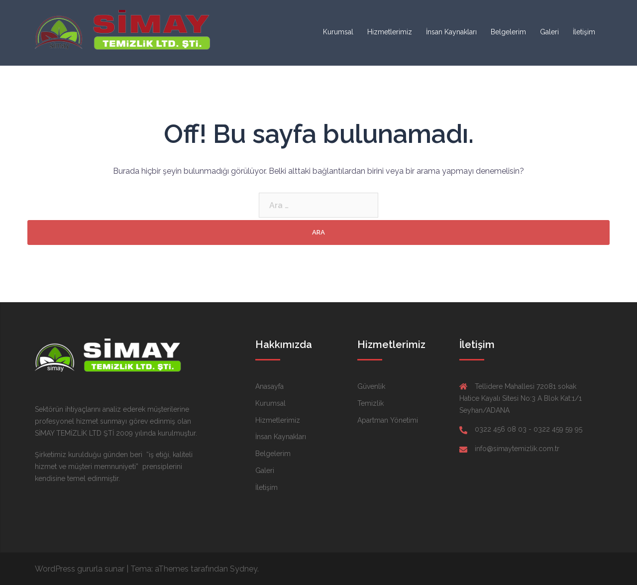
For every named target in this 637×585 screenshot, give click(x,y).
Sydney (243, 569)
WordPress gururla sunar (79, 569)
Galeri (549, 32)
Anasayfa (269, 386)
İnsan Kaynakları (451, 32)
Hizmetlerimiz (389, 32)
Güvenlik (371, 386)
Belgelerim (508, 32)
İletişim (584, 32)
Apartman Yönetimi (387, 420)
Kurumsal (338, 32)
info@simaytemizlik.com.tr (517, 449)
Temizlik (370, 403)
